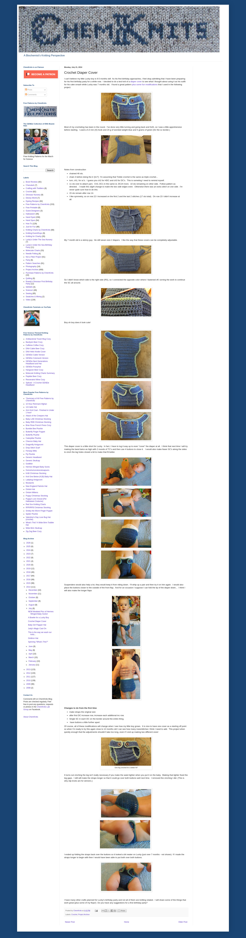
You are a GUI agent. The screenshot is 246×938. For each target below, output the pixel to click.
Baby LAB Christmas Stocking (38, 419)
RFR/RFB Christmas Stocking (38, 507)
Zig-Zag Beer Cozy (34, 531)
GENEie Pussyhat (33, 367)
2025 (28, 546)
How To (29, 224)
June (31, 646)
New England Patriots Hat (36, 486)
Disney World (31, 198)
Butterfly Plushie (32, 435)
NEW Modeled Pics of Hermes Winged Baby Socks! (40, 612)
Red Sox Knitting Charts (36, 504)
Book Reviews (32, 182)
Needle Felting (32, 254)
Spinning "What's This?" (38, 642)
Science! (29, 290)
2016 (28, 579)
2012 (28, 673)
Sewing (29, 293)
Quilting (29, 278)
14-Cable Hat (31, 407)
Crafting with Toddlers (35, 188)
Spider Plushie (32, 514)
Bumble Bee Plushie (34, 428)
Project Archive (84, 914)
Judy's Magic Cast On (37, 628)
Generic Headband (34, 457)
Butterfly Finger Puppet (35, 432)
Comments (31, 95)
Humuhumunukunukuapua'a (37, 470)
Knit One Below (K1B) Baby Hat (39, 477)
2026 (28, 543)
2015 (28, 583)
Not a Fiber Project (33, 257)
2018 (28, 572)
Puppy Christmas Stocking (37, 496)
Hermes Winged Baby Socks (38, 467)
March (31, 657)
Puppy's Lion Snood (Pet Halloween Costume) (36, 500)
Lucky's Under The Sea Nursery (39, 240)
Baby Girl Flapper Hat (37, 625)
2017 (28, 576)
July (30, 608)
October (32, 597)
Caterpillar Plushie (33, 438)
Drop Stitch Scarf (33, 448)
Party (28, 260)
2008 (28, 688)
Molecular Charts (33, 250)
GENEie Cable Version (35, 355)
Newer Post (70, 922)
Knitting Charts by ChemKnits (38, 230)
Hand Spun (30, 220)
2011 (28, 677)
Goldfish (29, 464)
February (33, 661)
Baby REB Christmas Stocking (38, 422)
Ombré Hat (30, 489)
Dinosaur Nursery (33, 195)
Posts (28, 90)
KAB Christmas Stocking (36, 473)
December (33, 590)
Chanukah (30, 185)
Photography (31, 266)
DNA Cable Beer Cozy (35, 348)
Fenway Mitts (31, 451)
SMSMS (29, 287)
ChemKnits (77, 910)
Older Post (182, 922)
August (32, 605)
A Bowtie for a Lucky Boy (38, 617)
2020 (28, 565)
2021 (28, 561)
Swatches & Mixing (34, 297)
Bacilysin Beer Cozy (34, 342)
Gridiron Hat (33, 638)
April (31, 654)
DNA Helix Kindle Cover (36, 352)
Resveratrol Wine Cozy (35, 380)
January (32, 665)
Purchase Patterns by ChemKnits (39, 273)
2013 (28, 669)
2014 (28, 587)
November (33, 594)
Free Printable (31, 208)
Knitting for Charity (33, 236)
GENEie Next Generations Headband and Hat (37, 362)
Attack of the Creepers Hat (37, 416)
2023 (28, 554)
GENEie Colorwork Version (37, 358)
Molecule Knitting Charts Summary (40, 373)
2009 (28, 684)
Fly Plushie (30, 454)
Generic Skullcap (33, 461)
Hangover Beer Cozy (34, 370)
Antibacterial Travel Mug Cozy (38, 339)
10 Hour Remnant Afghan (36, 404)
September (33, 601)
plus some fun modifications (144, 84)
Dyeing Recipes (32, 201)
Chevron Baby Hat (33, 441)
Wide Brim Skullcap (34, 528)
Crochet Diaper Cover (37, 621)
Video (28, 300)
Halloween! (30, 214)
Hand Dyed (30, 217)
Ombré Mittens (32, 492)
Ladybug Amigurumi (34, 480)
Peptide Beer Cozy (33, 376)
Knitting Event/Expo (34, 233)
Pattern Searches (33, 263)
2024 (28, 550)
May (31, 650)
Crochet (74, 914)
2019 (28, 568)
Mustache (30, 483)
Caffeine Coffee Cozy (35, 345)
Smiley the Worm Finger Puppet (39, 511)
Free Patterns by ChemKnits (37, 204)
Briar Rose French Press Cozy (38, 425)
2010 (28, 680)
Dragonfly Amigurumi (34, 444)
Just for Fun (31, 227)
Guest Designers (33, 211)
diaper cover (136, 81)
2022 (28, 557)
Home (126, 922)
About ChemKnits (30, 717)
